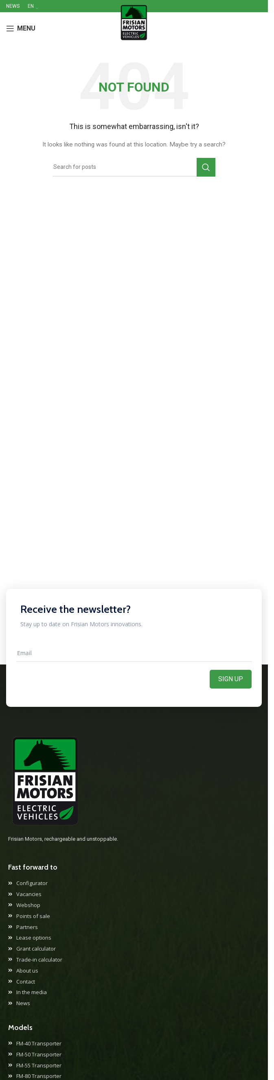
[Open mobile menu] (20, 28)
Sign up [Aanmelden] (230, 679)
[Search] (134, 167)
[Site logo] (134, 28)
